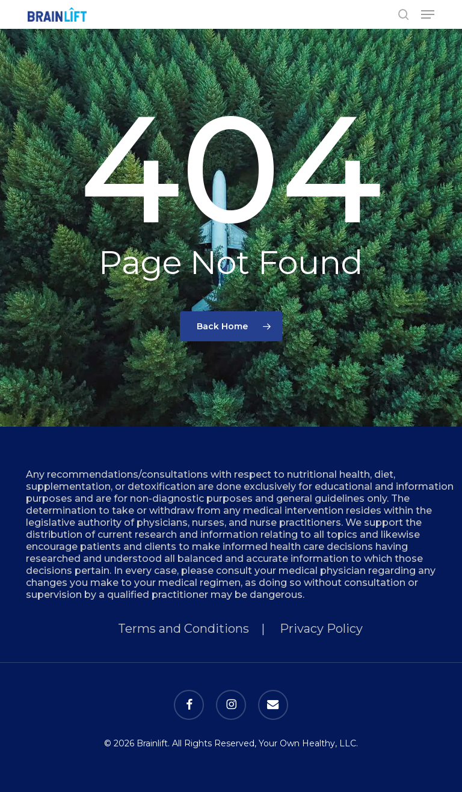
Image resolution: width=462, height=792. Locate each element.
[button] (427, 14)
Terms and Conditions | (199, 628)
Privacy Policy (321, 628)
